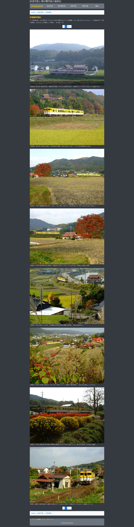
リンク (43, 519)
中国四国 (48, 12)
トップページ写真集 (35, 519)
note (96, 6)
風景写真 (85, 6)
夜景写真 (73, 6)
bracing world (37, 6)
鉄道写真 (50, 6)
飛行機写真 (61, 6)
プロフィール (50, 519)
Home (33, 12)
